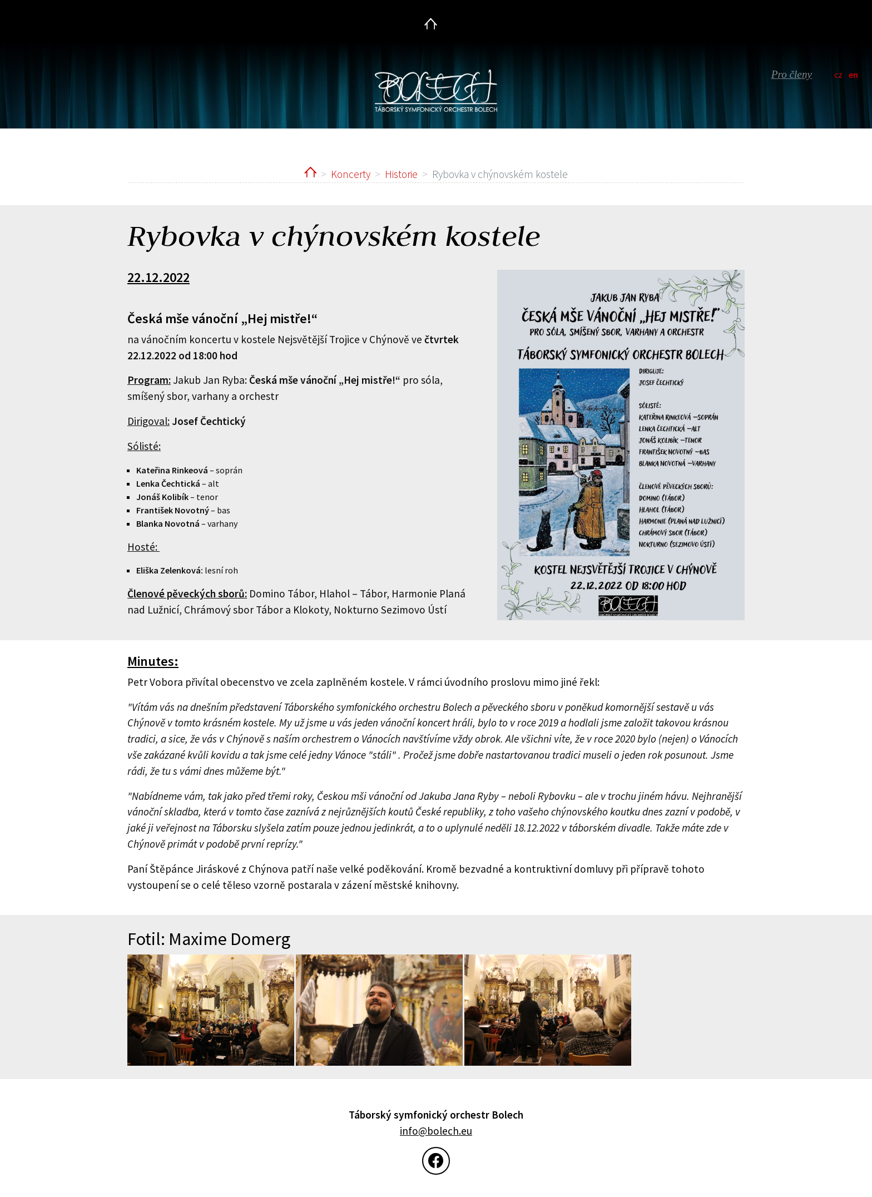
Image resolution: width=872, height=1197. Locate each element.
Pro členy (791, 74)
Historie (401, 174)
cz (838, 74)
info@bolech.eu (436, 1130)
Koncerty (350, 174)
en (853, 74)
